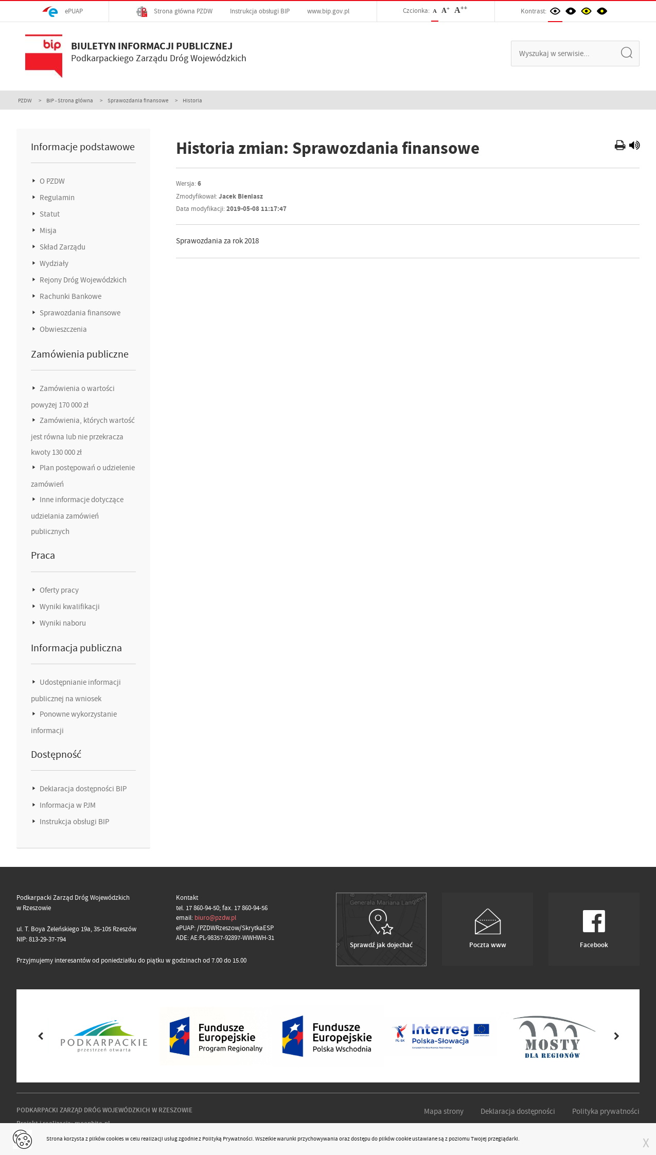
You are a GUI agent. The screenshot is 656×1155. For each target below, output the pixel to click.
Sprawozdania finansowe (138, 100)
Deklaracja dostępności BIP (82, 789)
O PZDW (51, 181)
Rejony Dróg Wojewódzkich (82, 280)
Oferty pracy (58, 590)
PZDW (25, 100)
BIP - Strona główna (69, 100)
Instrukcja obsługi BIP (260, 11)
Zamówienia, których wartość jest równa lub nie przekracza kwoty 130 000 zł (83, 436)
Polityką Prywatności (227, 1138)
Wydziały (53, 263)
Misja (47, 230)
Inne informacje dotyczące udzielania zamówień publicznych (77, 515)
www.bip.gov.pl (328, 11)
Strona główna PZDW (174, 11)
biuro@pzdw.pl (215, 917)
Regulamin (56, 197)
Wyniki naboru (62, 623)
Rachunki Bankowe (69, 296)
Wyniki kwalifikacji (69, 606)
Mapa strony (444, 1111)
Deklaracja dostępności (518, 1111)
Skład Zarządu (61, 247)
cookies (115, 1138)
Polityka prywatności (606, 1111)
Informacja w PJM (67, 805)
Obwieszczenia (62, 329)
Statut (49, 214)
